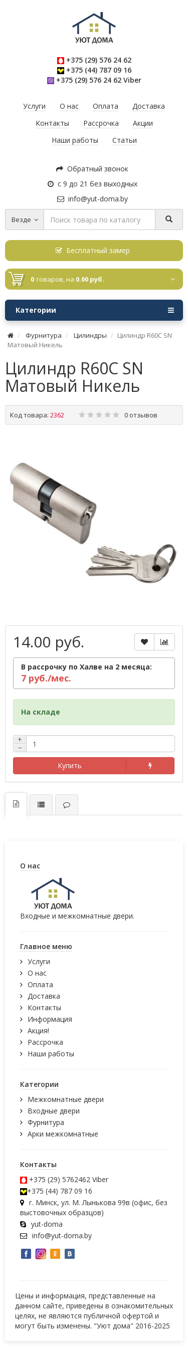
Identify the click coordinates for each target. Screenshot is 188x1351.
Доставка (44, 996)
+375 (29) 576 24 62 (98, 60)
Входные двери (54, 1110)
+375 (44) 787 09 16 (98, 70)
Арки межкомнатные (63, 1134)
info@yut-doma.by (92, 198)
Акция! (38, 1030)
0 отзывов (140, 414)
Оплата (40, 984)
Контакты (44, 1007)
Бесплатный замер (93, 250)
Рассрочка (45, 1042)
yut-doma (47, 1224)
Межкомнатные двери (66, 1099)
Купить (70, 765)
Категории (95, 310)
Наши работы (51, 1053)
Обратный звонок (92, 168)
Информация (50, 1019)
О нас (37, 973)
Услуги (39, 961)
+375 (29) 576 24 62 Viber (98, 80)
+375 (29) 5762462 (59, 1179)
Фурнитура (46, 1122)
